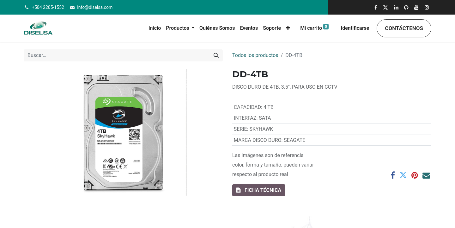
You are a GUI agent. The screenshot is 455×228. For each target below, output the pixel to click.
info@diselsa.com (94, 7)
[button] (288, 28)
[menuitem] (154, 28)
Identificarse (355, 28)
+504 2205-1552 (48, 7)
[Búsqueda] (216, 55)
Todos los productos (255, 55)
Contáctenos (404, 28)
